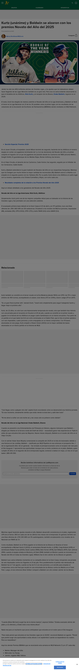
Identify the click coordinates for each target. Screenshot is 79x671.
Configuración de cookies (60, 662)
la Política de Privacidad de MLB (34, 663)
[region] (39, 664)
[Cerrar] (77, 664)
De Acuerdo (60, 667)
